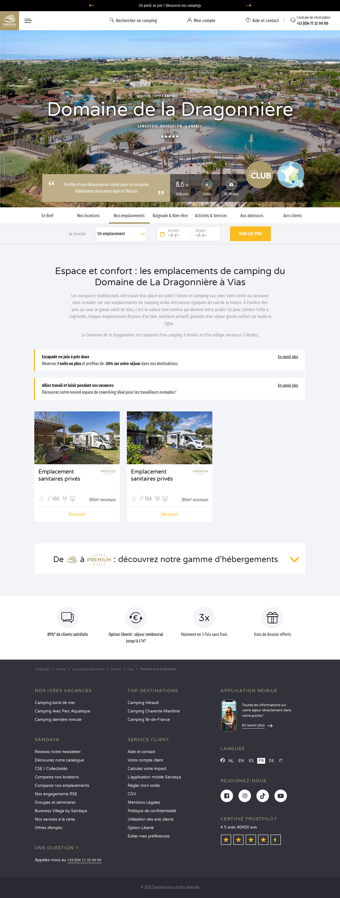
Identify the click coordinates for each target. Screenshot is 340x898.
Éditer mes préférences (149, 836)
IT (281, 761)
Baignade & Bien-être (170, 215)
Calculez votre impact (147, 768)
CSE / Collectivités (51, 768)
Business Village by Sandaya (61, 811)
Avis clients (292, 215)
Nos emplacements (129, 215)
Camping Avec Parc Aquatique (62, 711)
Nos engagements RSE (56, 794)
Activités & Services (211, 215)
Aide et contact (141, 752)
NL (231, 761)
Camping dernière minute (58, 719)
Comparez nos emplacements (62, 785)
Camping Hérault (143, 702)
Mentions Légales (144, 802)
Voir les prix (250, 233)
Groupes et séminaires (55, 802)
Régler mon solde (144, 785)
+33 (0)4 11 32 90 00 (84, 860)
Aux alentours (251, 215)
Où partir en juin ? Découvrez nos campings (170, 5)
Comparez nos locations (57, 777)
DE (271, 761)
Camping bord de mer (55, 702)
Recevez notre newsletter (58, 752)
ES (251, 761)
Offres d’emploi (48, 828)
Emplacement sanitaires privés (59, 475)
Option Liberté (141, 828)
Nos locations (88, 215)
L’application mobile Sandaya (154, 777)
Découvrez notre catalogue (59, 760)
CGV (132, 794)
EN (241, 761)
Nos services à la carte (55, 819)
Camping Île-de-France (149, 719)
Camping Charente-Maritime (154, 711)
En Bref (47, 215)
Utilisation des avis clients (151, 819)
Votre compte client (145, 760)
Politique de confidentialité (152, 811)
